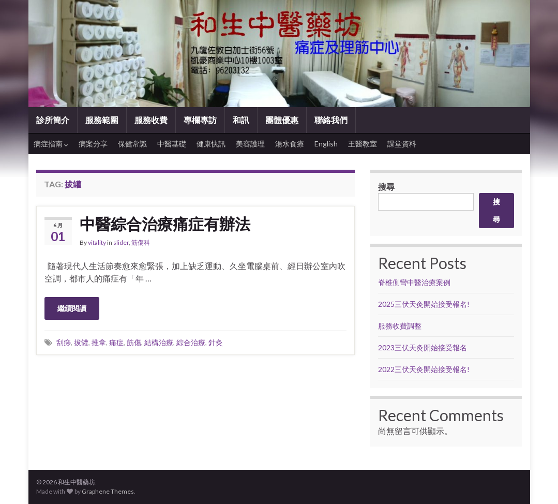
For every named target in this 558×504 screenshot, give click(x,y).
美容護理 (250, 143)
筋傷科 (140, 242)
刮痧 (63, 342)
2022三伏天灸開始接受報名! (424, 369)
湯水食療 (289, 143)
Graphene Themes (108, 491)
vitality (97, 242)
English (326, 143)
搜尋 (386, 186)
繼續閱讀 (71, 308)
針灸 (215, 342)
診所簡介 (52, 120)
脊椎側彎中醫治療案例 (415, 282)
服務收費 (151, 120)
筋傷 (134, 342)
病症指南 (51, 143)
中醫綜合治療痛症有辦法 (165, 223)
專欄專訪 (200, 120)
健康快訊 (211, 143)
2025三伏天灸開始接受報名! (424, 304)
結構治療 (158, 342)
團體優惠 (281, 120)
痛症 (116, 342)
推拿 (99, 342)
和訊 (241, 120)
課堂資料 (401, 143)
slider (121, 242)
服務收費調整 (399, 325)
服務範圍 (101, 120)
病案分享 (93, 143)
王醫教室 (362, 143)
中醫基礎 (171, 143)
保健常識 (132, 143)
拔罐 (81, 342)
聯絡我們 (331, 120)
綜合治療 (190, 342)
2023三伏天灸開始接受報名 (422, 347)
